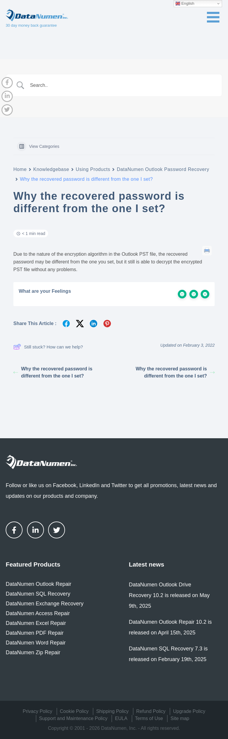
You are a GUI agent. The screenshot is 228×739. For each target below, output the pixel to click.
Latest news (146, 564)
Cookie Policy (74, 711)
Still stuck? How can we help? (48, 347)
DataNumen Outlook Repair (38, 584)
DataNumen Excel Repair (36, 623)
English (184, 3)
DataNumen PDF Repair (35, 633)
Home (20, 169)
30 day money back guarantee (31, 25)
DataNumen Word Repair (36, 643)
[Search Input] (121, 85)
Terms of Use (149, 718)
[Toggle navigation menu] (213, 17)
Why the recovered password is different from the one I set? (52, 372)
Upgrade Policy (189, 711)
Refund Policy (151, 711)
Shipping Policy (112, 711)
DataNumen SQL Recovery (38, 594)
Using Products (93, 169)
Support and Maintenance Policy (73, 718)
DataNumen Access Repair (38, 613)
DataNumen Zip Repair (33, 652)
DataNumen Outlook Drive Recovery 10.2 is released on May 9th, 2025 (169, 595)
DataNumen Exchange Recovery (44, 604)
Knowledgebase (51, 169)
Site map (179, 718)
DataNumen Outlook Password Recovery (163, 169)
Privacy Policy (38, 711)
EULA (121, 718)
